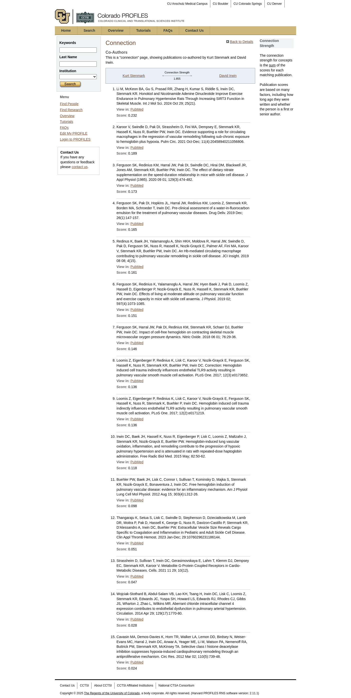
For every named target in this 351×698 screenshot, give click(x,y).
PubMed (136, 109)
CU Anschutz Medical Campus (187, 3)
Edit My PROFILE (73, 133)
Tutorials (143, 30)
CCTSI (84, 685)
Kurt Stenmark (134, 76)
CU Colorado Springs (248, 3)
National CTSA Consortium (176, 685)
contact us (80, 167)
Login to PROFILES (75, 139)
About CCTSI (103, 685)
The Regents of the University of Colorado (112, 693)
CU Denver (274, 3)
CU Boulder (220, 3)
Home (66, 30)
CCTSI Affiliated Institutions (135, 685)
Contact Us (194, 30)
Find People (69, 104)
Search (89, 30)
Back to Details (241, 42)
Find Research (71, 110)
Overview (115, 30)
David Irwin (227, 76)
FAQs (168, 30)
